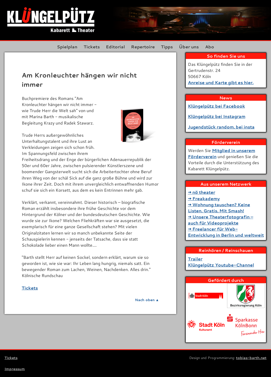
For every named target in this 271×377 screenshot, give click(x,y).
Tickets (92, 47)
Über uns (189, 47)
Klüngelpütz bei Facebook (216, 106)
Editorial (115, 47)
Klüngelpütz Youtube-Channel (221, 265)
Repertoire (143, 47)
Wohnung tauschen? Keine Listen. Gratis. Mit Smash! (219, 207)
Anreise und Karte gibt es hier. (221, 82)
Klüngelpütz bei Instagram (216, 116)
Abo (209, 47)
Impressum (14, 368)
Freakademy (206, 198)
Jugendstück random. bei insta (221, 127)
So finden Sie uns (226, 56)
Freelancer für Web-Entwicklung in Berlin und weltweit (226, 232)
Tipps (167, 47)
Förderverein (225, 142)
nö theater (203, 192)
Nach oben (145, 299)
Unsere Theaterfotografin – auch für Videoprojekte (220, 220)
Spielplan (67, 47)
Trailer (195, 259)
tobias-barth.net (251, 357)
